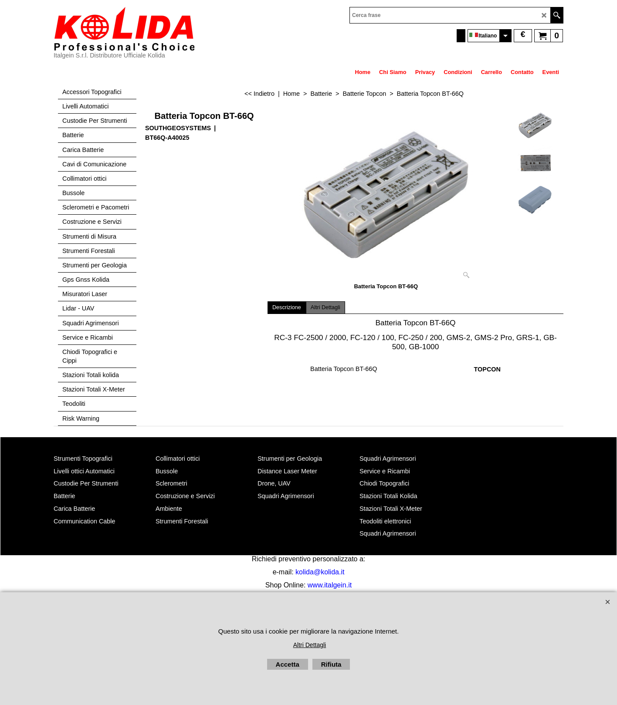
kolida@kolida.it (319, 572)
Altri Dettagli (325, 307)
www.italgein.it (330, 585)
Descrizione (286, 307)
